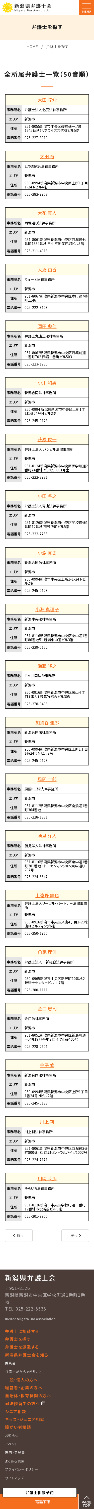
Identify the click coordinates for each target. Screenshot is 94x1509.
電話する (42, 1501)
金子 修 (47, 1065)
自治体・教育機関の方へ (28, 1396)
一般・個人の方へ (21, 1380)
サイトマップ (14, 1478)
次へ (73, 1235)
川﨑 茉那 (47, 1178)
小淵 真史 (47, 552)
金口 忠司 (47, 1008)
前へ (20, 1235)
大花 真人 (47, 213)
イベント (11, 1444)
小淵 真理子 (47, 609)
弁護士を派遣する (22, 1347)
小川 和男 (47, 382)
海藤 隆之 (47, 666)
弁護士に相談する (22, 1331)
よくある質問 (15, 1461)
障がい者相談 (18, 1427)
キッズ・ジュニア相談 (25, 1419)
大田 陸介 (47, 99)
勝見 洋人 (47, 835)
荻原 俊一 (47, 439)
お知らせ (12, 1435)
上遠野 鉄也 (47, 895)
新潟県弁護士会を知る (26, 1355)
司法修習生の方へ (23, 1403)
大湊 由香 (47, 269)
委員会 (10, 1363)
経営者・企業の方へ (23, 1387)
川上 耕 (47, 1121)
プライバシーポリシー (21, 1469)
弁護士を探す (57, 46)
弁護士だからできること (23, 1371)
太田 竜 (47, 156)
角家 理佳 (47, 952)
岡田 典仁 (47, 326)
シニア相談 (15, 1411)
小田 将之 (47, 496)
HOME (32, 46)
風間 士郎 (47, 779)
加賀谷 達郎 (47, 722)
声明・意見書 (15, 1452)
